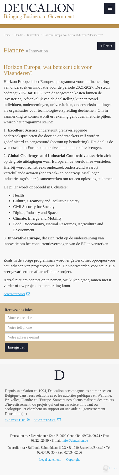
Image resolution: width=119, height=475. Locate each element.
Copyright (73, 459)
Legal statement (50, 459)
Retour (106, 46)
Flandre (19, 35)
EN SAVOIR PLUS (17, 420)
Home (7, 35)
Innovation (33, 35)
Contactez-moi (17, 294)
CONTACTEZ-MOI (47, 420)
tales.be (112, 468)
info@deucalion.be (75, 440)
